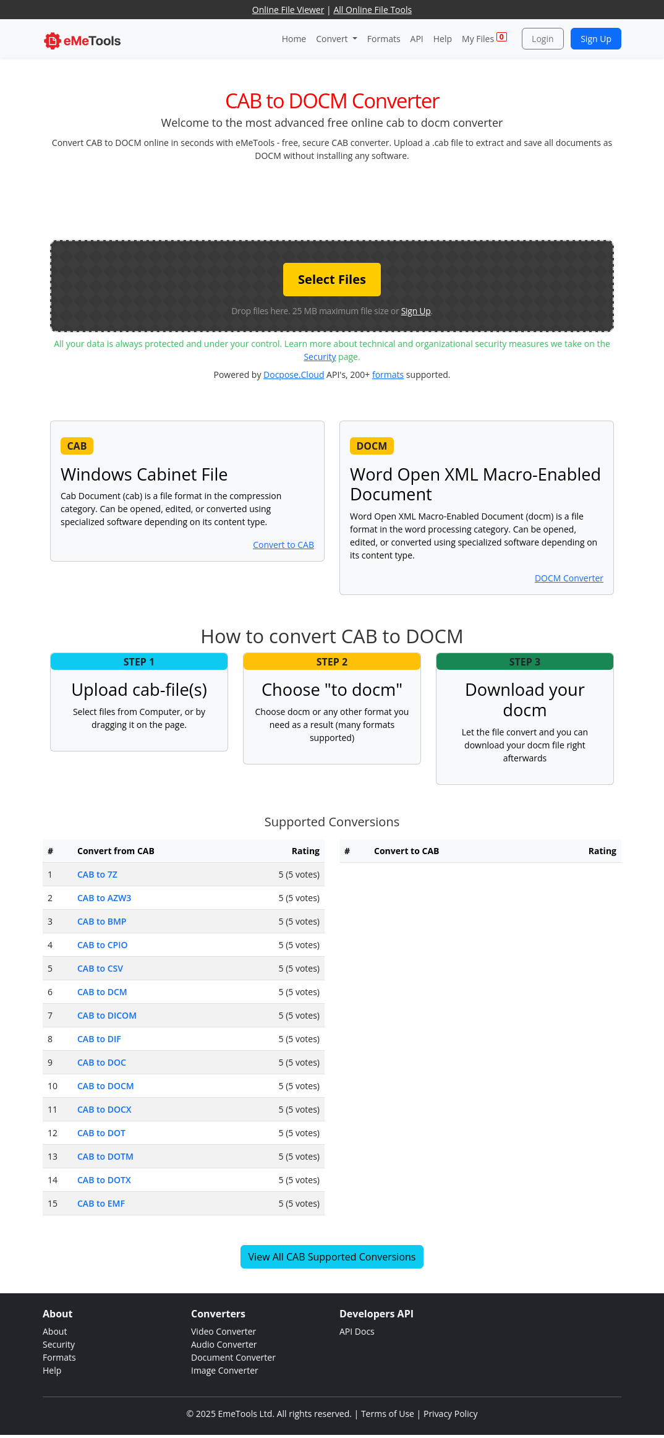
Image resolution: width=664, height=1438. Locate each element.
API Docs (357, 1331)
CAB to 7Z (97, 874)
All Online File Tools (372, 9)
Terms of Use (387, 1413)
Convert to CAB (283, 544)
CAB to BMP (101, 921)
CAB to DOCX (104, 1109)
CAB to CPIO (102, 945)
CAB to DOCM (105, 1086)
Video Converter (223, 1331)
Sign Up (596, 39)
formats (388, 374)
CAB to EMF (101, 1203)
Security (320, 356)
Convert (333, 39)
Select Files (332, 279)
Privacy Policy (450, 1413)
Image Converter (224, 1370)
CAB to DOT (101, 1133)
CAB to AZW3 (104, 898)
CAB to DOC (101, 1062)
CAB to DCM (102, 992)
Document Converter (233, 1357)
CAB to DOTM (105, 1156)
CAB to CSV (100, 968)
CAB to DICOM (107, 1015)
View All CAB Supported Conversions (332, 1257)
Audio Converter (224, 1344)
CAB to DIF (99, 1039)
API (417, 39)
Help (442, 39)
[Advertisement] (332, 200)
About (55, 1331)
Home (294, 39)
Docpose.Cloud (293, 374)
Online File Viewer (288, 9)
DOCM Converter (569, 578)
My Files (484, 38)
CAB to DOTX (104, 1180)
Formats (384, 39)
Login (542, 39)
